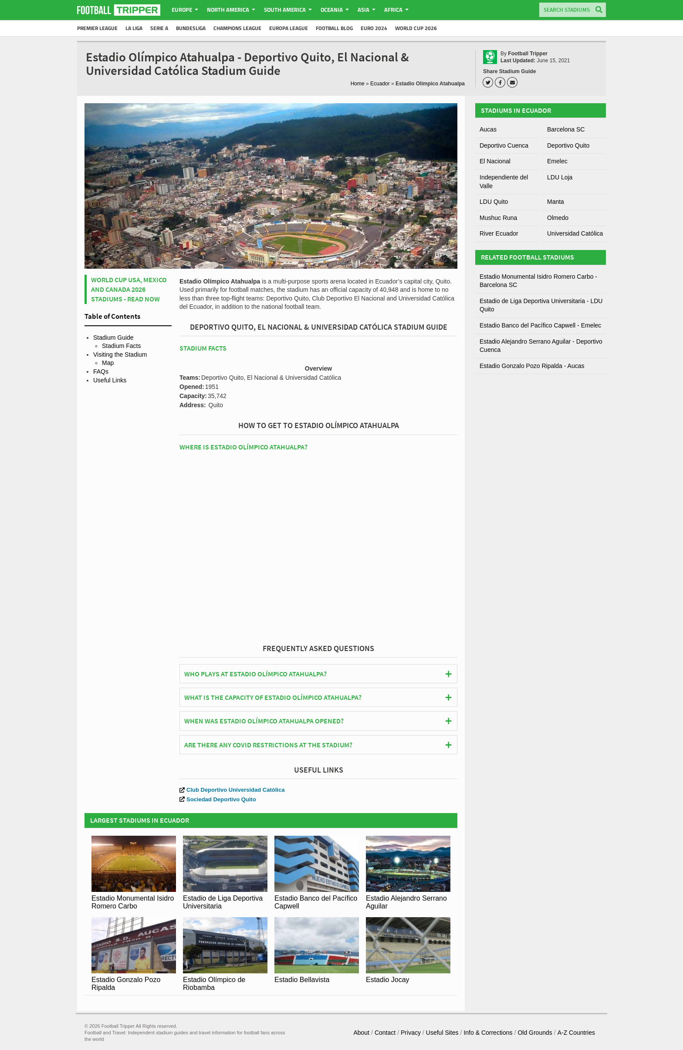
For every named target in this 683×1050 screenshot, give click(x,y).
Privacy (411, 1032)
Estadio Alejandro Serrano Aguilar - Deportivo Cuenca (541, 346)
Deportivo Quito (568, 145)
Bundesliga (191, 28)
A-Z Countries (576, 1032)
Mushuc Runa (498, 217)
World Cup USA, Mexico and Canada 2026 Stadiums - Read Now (129, 289)
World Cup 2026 (416, 28)
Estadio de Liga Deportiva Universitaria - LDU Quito (541, 305)
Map (108, 362)
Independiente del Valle (504, 181)
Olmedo (557, 217)
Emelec (557, 161)
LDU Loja (559, 177)
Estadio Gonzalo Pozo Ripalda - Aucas (532, 365)
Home (358, 84)
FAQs (100, 371)
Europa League (288, 28)
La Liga (133, 28)
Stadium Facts (121, 345)
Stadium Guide (113, 337)
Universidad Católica (575, 233)
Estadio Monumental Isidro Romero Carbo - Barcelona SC (538, 281)
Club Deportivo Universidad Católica (231, 790)
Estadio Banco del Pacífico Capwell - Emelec (540, 325)
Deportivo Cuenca (504, 145)
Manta (555, 201)
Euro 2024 (374, 28)
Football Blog (334, 28)
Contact (385, 1032)
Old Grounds (534, 1032)
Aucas (488, 129)
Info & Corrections (487, 1032)
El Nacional (495, 161)
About (361, 1032)
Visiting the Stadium (120, 354)
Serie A (159, 28)
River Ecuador (499, 233)
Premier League (97, 28)
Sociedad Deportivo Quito (217, 799)
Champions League (237, 28)
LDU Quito (494, 201)
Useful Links (109, 380)
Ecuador (380, 84)
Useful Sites (442, 1032)
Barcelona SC (566, 129)
